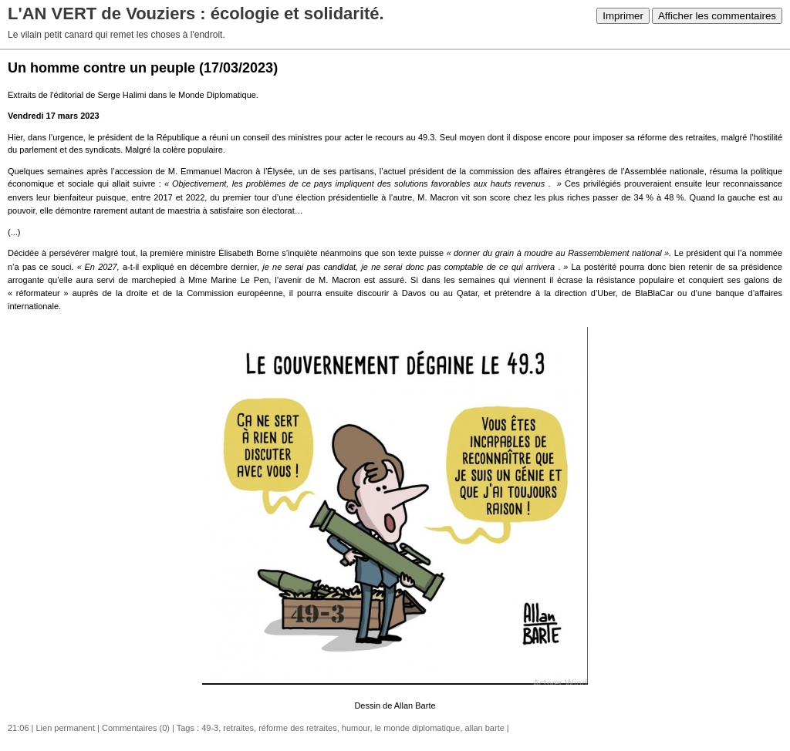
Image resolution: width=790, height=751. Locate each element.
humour (356, 727)
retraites (238, 727)
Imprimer (623, 16)
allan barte (484, 727)
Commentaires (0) (136, 727)
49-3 (209, 727)
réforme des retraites (297, 727)
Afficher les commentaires (717, 16)
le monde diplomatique (418, 727)
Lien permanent (65, 727)
